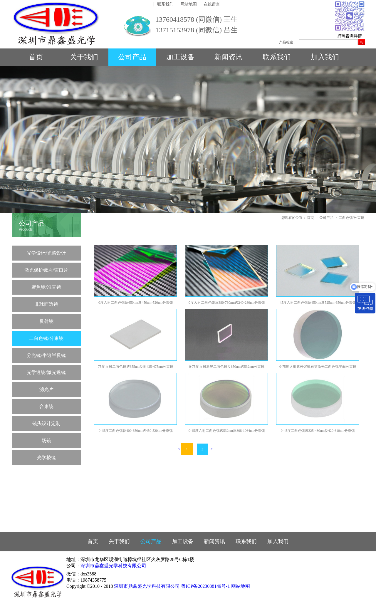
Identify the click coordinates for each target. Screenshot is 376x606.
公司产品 (326, 218)
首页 (36, 57)
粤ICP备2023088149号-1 (205, 586)
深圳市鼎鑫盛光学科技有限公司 (113, 565)
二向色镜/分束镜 (351, 218)
